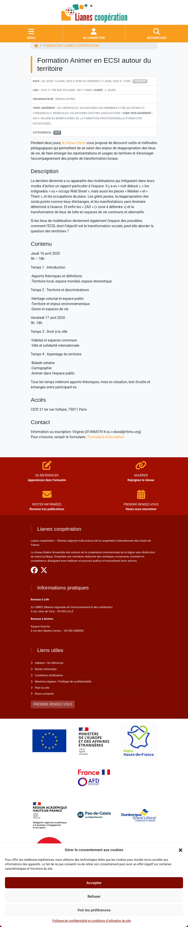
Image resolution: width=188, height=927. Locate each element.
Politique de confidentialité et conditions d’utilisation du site (91, 921)
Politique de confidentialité (75, 681)
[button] (180, 849)
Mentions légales (45, 681)
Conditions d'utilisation (49, 675)
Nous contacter (44, 693)
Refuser (94, 896)
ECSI (57, 132)
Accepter (94, 883)
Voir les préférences (94, 910)
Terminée (140, 81)
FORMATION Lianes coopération (71, 46)
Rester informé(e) (46, 669)
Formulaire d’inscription (106, 437)
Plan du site (42, 687)
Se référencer (55, 663)
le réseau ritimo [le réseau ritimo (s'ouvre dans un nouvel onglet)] (74, 143)
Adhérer (40, 663)
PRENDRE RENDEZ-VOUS (52, 704)
